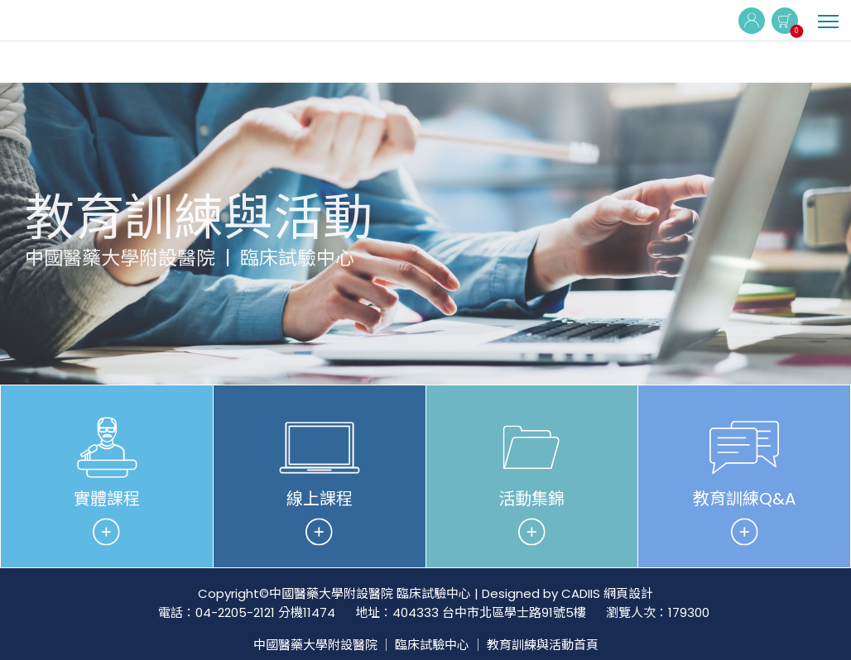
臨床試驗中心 (432, 644)
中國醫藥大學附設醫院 (315, 644)
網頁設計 (628, 593)
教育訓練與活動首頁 (543, 644)
